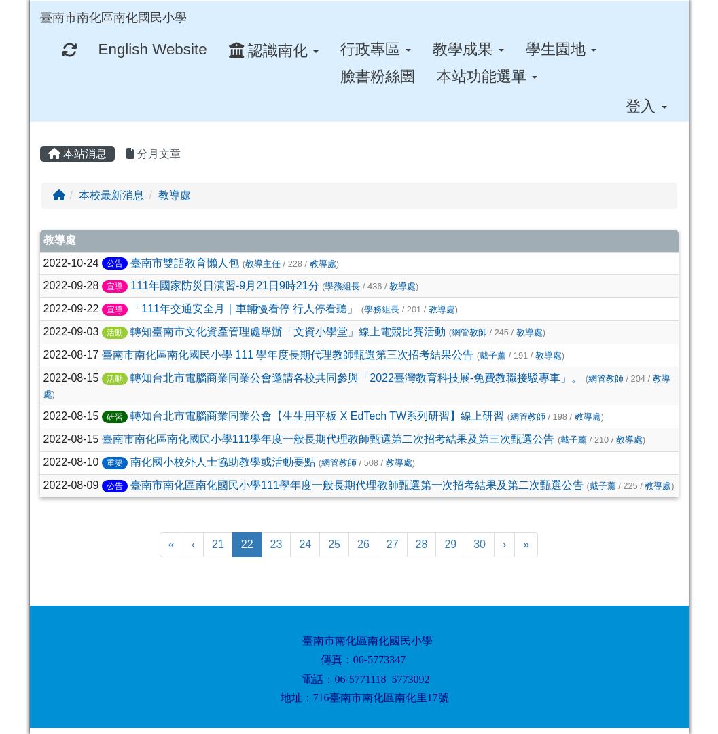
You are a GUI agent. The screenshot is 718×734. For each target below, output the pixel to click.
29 (450, 544)
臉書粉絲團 (377, 76)
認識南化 (274, 50)
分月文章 (153, 154)
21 (218, 544)
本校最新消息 (111, 195)
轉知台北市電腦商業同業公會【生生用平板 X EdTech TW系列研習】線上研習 (317, 416)
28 (422, 544)
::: (199, 5)
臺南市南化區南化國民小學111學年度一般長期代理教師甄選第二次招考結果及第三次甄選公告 (328, 439)
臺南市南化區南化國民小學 (113, 17)
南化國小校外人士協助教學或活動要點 (222, 462)
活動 (115, 332)
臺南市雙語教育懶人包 (184, 263)
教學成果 (468, 49)
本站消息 (77, 154)
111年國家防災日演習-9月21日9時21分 (224, 285)
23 (276, 544)
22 (251, 543)
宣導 (115, 286)
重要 (115, 463)
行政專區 (375, 49)
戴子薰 (493, 355)
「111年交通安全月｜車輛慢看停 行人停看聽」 (244, 308)
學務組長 (342, 286)
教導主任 (263, 264)
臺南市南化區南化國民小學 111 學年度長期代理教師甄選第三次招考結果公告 (288, 355)
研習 (115, 417)
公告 (115, 263)
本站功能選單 (487, 76)
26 (363, 544)
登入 (646, 106)
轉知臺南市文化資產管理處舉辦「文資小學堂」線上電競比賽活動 (288, 331)
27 (393, 544)
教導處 (174, 195)
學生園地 (561, 49)
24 (305, 544)
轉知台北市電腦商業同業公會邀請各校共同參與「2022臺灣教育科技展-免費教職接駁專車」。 (356, 378)
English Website (152, 49)
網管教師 (469, 332)
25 (334, 544)
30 (479, 544)
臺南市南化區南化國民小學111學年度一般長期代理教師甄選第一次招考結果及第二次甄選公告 (357, 485)
